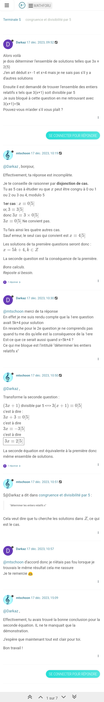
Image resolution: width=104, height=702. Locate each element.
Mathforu (40, 5)
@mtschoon (13, 311)
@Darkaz (10, 166)
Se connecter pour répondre (73, 135)
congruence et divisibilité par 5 (64, 495)
